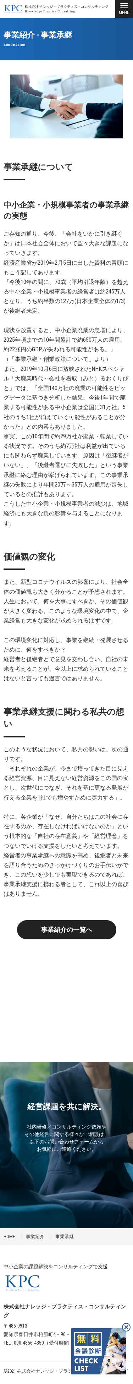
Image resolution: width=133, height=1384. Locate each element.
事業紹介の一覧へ (66, 929)
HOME (9, 1236)
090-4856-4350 (29, 1343)
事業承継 (64, 1236)
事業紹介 (35, 1236)
